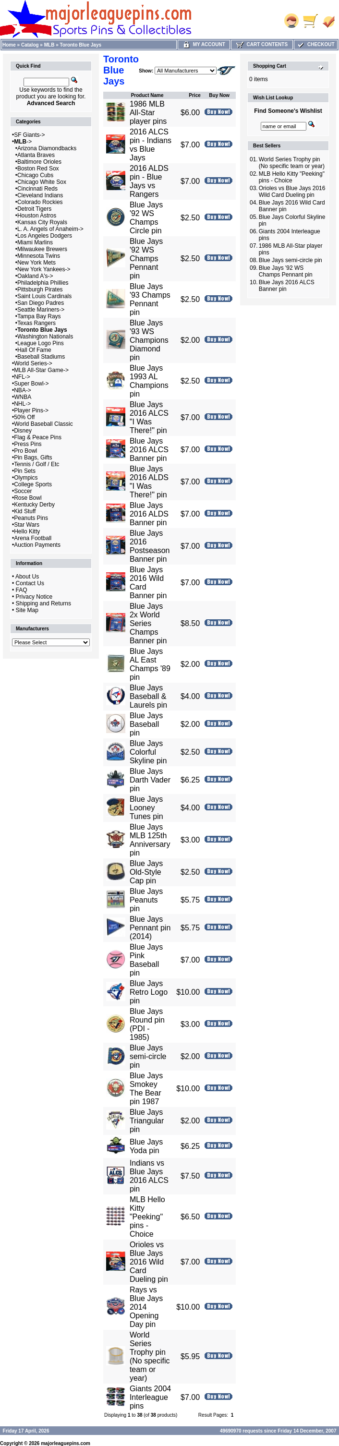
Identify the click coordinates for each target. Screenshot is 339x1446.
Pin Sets (25, 471)
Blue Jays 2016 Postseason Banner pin (150, 546)
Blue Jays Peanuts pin (146, 900)
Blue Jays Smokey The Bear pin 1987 (146, 1089)
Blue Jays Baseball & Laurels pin (148, 696)
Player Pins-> (31, 410)
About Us (27, 576)
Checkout (315, 44)
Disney (23, 430)
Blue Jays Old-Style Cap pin (146, 872)
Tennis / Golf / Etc (36, 464)
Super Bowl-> (31, 383)
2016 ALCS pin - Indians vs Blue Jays (150, 145)
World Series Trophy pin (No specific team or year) (150, 1356)
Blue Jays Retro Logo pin (149, 992)
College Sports (33, 484)
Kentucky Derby (34, 504)
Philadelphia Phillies (43, 282)
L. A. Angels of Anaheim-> (50, 229)
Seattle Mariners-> (40, 309)
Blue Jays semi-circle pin (148, 1056)
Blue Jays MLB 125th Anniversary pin (150, 840)
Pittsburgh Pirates (40, 289)
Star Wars (26, 524)
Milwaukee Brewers (42, 249)
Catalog (30, 45)
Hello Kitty (27, 531)
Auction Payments (37, 545)
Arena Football (32, 538)
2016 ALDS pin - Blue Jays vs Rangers (149, 181)
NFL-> (22, 377)
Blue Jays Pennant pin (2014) (150, 927)
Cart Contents (262, 44)
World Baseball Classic (43, 424)
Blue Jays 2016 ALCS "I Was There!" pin (149, 417)
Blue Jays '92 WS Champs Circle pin (146, 218)
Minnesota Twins (38, 256)
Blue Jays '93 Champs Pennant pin (150, 299)
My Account (203, 44)
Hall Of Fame (34, 350)
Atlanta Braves (36, 155)
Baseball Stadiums (41, 356)
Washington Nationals (45, 336)
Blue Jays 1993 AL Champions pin (149, 381)
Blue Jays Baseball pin (146, 724)
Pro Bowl (25, 450)
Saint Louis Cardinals (44, 296)
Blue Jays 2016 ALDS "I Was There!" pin (149, 482)
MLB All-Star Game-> (41, 370)
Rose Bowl (27, 497)
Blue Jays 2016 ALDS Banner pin (149, 514)
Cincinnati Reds (37, 188)
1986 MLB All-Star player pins (148, 112)
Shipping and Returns (43, 603)
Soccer (23, 491)
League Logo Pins (40, 343)
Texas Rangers (36, 323)
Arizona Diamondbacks (46, 148)
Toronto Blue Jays (81, 45)
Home (9, 45)
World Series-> (33, 363)
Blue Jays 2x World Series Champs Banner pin (148, 623)
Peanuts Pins (31, 518)
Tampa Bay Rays (39, 316)
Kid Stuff (25, 511)
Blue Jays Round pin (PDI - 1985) (147, 1024)
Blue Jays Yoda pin (146, 1146)
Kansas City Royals (42, 222)
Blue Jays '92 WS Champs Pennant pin (146, 258)
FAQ (21, 590)
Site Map (27, 610)
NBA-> (22, 390)
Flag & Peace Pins (37, 437)
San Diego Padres (40, 303)
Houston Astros (36, 215)
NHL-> (22, 403)
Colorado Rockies (40, 202)
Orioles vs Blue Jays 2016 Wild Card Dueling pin (149, 1262)
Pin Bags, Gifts (33, 457)
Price (194, 95)
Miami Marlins (35, 242)
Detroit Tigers (34, 208)
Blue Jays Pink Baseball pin (146, 960)
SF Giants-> (29, 135)
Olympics (25, 477)
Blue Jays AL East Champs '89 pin (150, 664)
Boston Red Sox (38, 168)
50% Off (24, 417)
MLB (49, 45)
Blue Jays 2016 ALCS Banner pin (149, 449)
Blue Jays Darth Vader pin (150, 780)
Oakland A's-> (35, 276)
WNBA (22, 397)
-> (23, 141)
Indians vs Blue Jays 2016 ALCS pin (149, 1176)
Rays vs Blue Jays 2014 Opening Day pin (146, 1307)
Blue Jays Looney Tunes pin (146, 807)
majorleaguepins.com (65, 1443)
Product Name (147, 95)
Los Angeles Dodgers (44, 235)
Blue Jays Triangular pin (147, 1120)
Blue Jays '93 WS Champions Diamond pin (149, 340)
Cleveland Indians (40, 195)
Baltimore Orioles (39, 161)
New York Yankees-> (44, 269)
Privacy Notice (34, 596)
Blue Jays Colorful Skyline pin (148, 752)
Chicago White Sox (41, 182)
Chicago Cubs (35, 175)
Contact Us (30, 583)
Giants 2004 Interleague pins (150, 1397)
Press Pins (27, 444)
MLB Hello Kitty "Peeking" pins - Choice (147, 1216)
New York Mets (36, 262)
